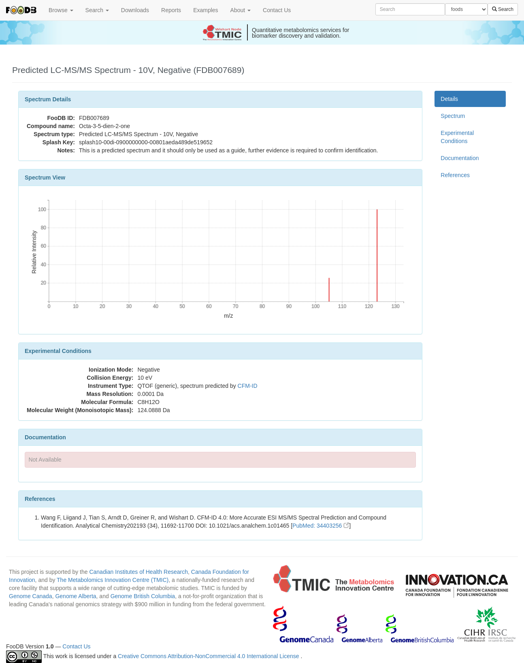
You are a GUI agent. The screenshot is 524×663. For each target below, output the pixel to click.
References (455, 175)
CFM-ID (248, 386)
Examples (205, 10)
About (240, 10)
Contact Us (277, 10)
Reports (171, 10)
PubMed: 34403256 (320, 525)
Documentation (460, 158)
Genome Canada (30, 596)
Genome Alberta (75, 596)
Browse (61, 10)
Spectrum (453, 116)
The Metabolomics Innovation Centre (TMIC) (112, 580)
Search (97, 10)
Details (449, 99)
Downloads (135, 10)
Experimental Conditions (457, 137)
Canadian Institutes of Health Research (138, 572)
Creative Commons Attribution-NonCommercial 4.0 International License (209, 656)
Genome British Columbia (143, 596)
